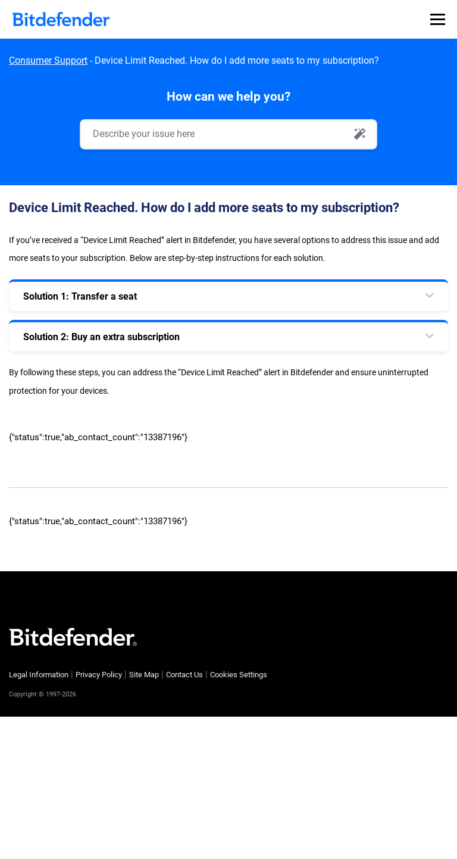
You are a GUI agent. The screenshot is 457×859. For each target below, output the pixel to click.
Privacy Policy (99, 674)
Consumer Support (48, 60)
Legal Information (38, 674)
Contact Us (184, 674)
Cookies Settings (238, 674)
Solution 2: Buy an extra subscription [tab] (101, 337)
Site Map (144, 674)
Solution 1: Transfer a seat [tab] (80, 296)
